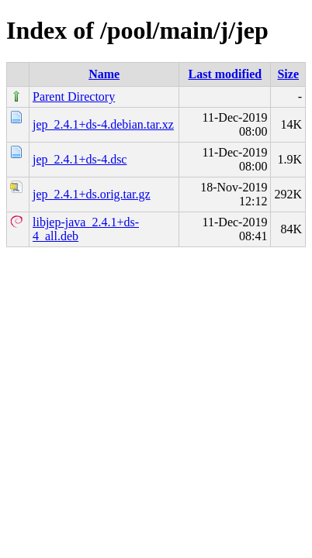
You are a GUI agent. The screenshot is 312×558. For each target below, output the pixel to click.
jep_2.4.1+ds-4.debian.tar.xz (103, 124)
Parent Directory (74, 96)
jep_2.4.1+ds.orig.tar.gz (92, 194)
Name (104, 74)
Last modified (225, 74)
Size (288, 74)
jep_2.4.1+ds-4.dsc (80, 159)
